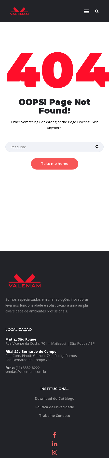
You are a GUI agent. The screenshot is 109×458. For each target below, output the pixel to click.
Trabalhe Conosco (54, 415)
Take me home (54, 163)
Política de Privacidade (54, 407)
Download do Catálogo (54, 398)
